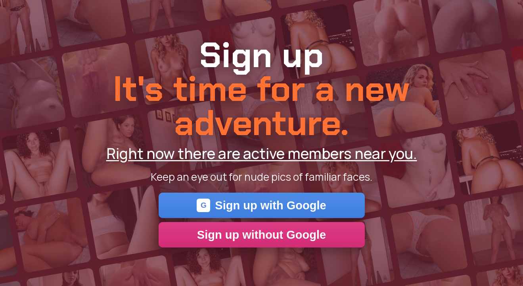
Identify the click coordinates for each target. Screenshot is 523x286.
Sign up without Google (261, 234)
